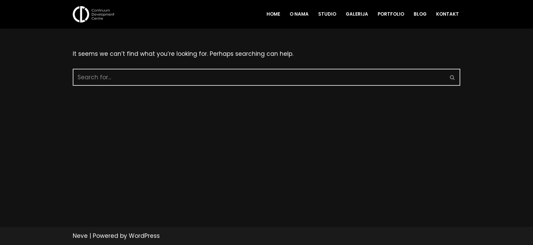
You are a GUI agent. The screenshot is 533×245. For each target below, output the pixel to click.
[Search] (259, 77)
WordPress (144, 236)
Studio (327, 14)
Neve (80, 236)
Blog (420, 14)
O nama (299, 14)
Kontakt (447, 14)
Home (273, 14)
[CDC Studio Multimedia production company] (95, 14)
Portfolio (391, 14)
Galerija (357, 14)
